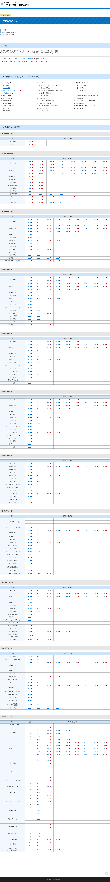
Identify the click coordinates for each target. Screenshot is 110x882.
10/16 (51, 202)
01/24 (38, 231)
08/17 (104, 593)
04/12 (29, 225)
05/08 (29, 310)
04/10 (29, 298)
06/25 (29, 426)
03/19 (67, 408)
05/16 (38, 219)
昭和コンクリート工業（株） (11, 90)
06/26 (76, 283)
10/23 (38, 356)
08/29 (76, 344)
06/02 (48, 530)
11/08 (38, 551)
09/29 (29, 307)
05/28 (29, 356)
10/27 (38, 237)
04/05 (30, 200)
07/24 (85, 225)
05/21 (29, 368)
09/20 (48, 730)
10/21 (30, 179)
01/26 (104, 596)
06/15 (48, 277)
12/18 (67, 751)
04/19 (29, 563)
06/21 (67, 225)
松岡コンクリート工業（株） (47, 85)
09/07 (85, 344)
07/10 (38, 298)
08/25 (48, 573)
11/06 (48, 475)
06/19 (51, 161)
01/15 (57, 258)
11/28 (51, 194)
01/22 (76, 751)
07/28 (38, 313)
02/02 (48, 313)
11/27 (104, 161)
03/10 (38, 222)
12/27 (95, 219)
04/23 (29, 252)
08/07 (95, 748)
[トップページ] (15, 4)
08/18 (29, 286)
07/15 (85, 402)
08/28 (104, 225)
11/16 (48, 298)
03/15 (29, 350)
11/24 (76, 286)
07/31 (95, 593)
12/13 (67, 347)
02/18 (51, 164)
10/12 (29, 353)
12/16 (95, 405)
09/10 (57, 708)
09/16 (29, 304)
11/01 (40, 188)
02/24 (48, 408)
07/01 (38, 676)
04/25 (30, 194)
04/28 (30, 141)
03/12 (93, 173)
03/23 (72, 197)
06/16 (72, 167)
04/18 (29, 316)
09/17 (29, 362)
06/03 (29, 659)
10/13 (40, 182)
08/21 (30, 170)
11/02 (29, 438)
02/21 (38, 408)
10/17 (29, 322)
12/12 (30, 173)
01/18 (104, 466)
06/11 (48, 219)
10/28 (76, 530)
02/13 (57, 608)
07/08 (38, 839)
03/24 (67, 231)
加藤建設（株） (7, 93)
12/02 (29, 656)
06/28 (38, 777)
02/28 (57, 231)
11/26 (30, 176)
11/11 (38, 347)
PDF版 (23, 61)
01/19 (85, 347)
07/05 (48, 769)
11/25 (48, 359)
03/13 (104, 173)
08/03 (29, 341)
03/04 (57, 417)
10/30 (38, 423)
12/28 (48, 463)
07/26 (57, 277)
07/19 (38, 240)
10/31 (93, 161)
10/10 (38, 255)
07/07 (57, 261)
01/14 (61, 202)
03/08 (57, 359)
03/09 (57, 408)
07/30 (95, 225)
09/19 (51, 170)
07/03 (29, 484)
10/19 (48, 631)
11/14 (38, 252)
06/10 (29, 639)
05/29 (48, 225)
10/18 (38, 319)
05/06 (29, 429)
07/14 (38, 417)
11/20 (93, 170)
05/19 (61, 167)
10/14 (38, 371)
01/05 (95, 466)
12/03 (48, 736)
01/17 (48, 325)
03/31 (76, 231)
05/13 (40, 161)
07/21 (30, 182)
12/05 (95, 228)
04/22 (30, 185)
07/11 (48, 849)
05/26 (38, 261)
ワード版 (16, 61)
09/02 (38, 441)
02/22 (95, 347)
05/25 (29, 237)
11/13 (76, 228)
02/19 (57, 542)
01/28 (67, 400)
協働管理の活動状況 (8, 34)
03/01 (57, 298)
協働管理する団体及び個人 (10, 32)
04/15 (30, 144)
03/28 (104, 745)
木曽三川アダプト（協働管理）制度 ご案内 (21, 59)
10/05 (104, 344)
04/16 (30, 202)
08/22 (40, 194)
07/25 (85, 748)
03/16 (48, 590)
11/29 (85, 219)
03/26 (95, 751)
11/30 (76, 405)
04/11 (29, 359)
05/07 (30, 191)
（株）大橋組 (6, 88)
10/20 (29, 567)
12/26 (85, 596)
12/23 (30, 164)
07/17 (38, 258)
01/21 (67, 775)
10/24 (29, 243)
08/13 (72, 161)
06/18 (82, 167)
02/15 (67, 631)
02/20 (48, 289)
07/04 (48, 772)
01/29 (61, 173)
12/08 (57, 347)
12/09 (48, 240)
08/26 (40, 170)
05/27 (29, 295)
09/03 (48, 839)
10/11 (48, 760)
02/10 (72, 173)
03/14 (67, 730)
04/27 (38, 402)
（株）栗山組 (6, 98)
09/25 (48, 228)
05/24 (30, 188)
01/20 (40, 164)
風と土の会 (6, 85)
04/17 (29, 493)
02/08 (57, 475)
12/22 (38, 463)
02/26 (48, 280)
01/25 (95, 596)
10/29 (38, 362)
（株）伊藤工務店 (44, 103)
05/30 (57, 283)
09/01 (48, 400)
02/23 (85, 665)
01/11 (29, 289)
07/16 (40, 202)
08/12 (104, 748)
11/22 (57, 341)
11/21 (48, 347)
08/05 (38, 475)
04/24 (30, 167)
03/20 (38, 350)
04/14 (29, 249)
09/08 (38, 786)
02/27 (61, 194)
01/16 (48, 249)
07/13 (38, 359)
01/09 (51, 173)
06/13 (38, 780)
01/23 (67, 772)
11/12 (48, 828)
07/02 (48, 775)
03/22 (38, 656)
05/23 (29, 246)
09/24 (40, 197)
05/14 (51, 167)
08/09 (57, 219)
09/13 (38, 228)
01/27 (38, 659)
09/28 (85, 277)
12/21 (76, 596)
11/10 (51, 197)
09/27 (48, 286)
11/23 (38, 310)
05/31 (57, 402)
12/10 (85, 405)
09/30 (82, 161)
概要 (4, 30)
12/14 (29, 280)
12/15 (61, 197)
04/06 (29, 255)
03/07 (67, 289)
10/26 (57, 405)
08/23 (38, 745)
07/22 (67, 662)
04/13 (29, 277)
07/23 (93, 167)
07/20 (57, 344)
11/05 (38, 674)
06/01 (29, 527)
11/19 (29, 365)
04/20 (29, 313)
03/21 (57, 280)
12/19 (40, 173)
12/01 (85, 685)
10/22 (72, 170)
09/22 (61, 170)
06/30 (48, 261)
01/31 (38, 280)
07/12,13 (29, 635)
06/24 (29, 694)
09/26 (29, 466)
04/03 (29, 319)
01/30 (104, 219)
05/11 (29, 557)
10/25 (67, 228)
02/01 (104, 685)
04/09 (30, 161)
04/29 (38, 662)
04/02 (29, 377)
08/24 (48, 341)
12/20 (104, 286)
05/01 (29, 628)
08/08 (104, 283)
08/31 (29, 405)
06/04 (38, 783)
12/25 (85, 466)
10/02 (29, 447)
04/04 (38, 772)
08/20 (104, 402)
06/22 (48, 344)
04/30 (29, 444)
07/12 (85, 283)
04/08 (29, 400)
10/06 (29, 560)
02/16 (82, 173)
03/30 (61, 164)
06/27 (76, 225)
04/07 (29, 614)
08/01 (29, 435)
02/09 (76, 341)
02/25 (48, 231)
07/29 (61, 161)
